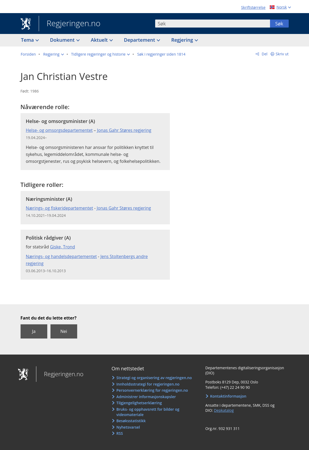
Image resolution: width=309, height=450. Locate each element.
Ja (34, 331)
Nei (63, 331)
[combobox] (212, 24)
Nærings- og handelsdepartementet (61, 256)
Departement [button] (140, 40)
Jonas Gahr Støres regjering (124, 130)
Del (264, 53)
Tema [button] (28, 40)
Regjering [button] (182, 40)
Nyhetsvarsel (128, 427)
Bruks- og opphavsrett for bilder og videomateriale (147, 412)
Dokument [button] (63, 40)
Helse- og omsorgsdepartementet (59, 130)
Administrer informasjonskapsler (146, 396)
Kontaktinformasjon (228, 396)
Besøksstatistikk (131, 420)
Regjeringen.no (70, 24)
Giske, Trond (62, 247)
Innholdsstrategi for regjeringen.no (147, 384)
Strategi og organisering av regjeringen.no (154, 377)
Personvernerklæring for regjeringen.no (152, 390)
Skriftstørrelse (253, 7)
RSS (119, 433)
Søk (279, 23)
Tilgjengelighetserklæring (139, 402)
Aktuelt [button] (100, 40)
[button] (53, 54)
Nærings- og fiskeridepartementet (59, 208)
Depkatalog (224, 410)
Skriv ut (282, 53)
